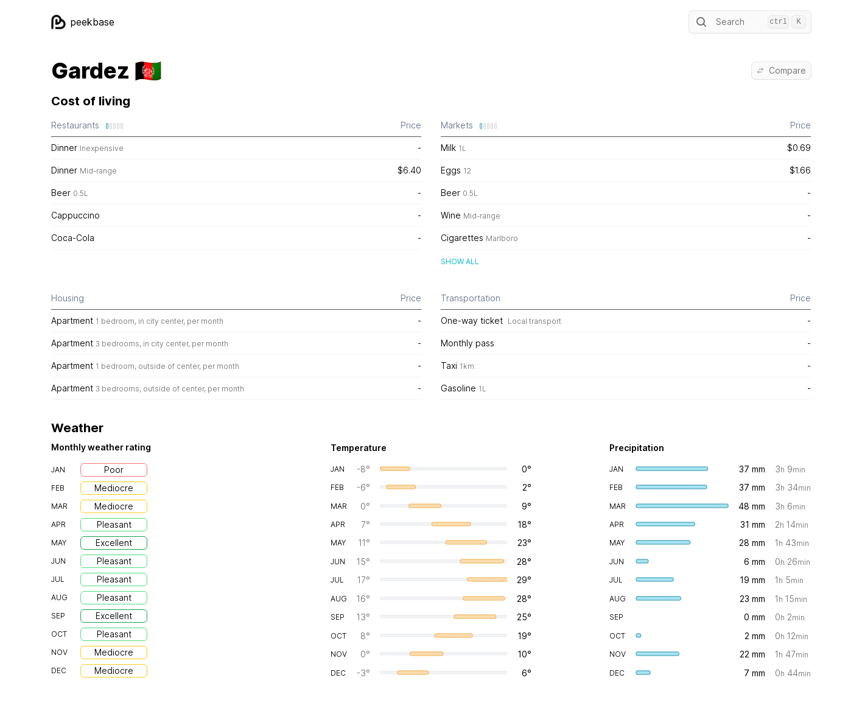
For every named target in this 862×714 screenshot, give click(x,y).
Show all (460, 261)
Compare (781, 70)
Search (750, 22)
